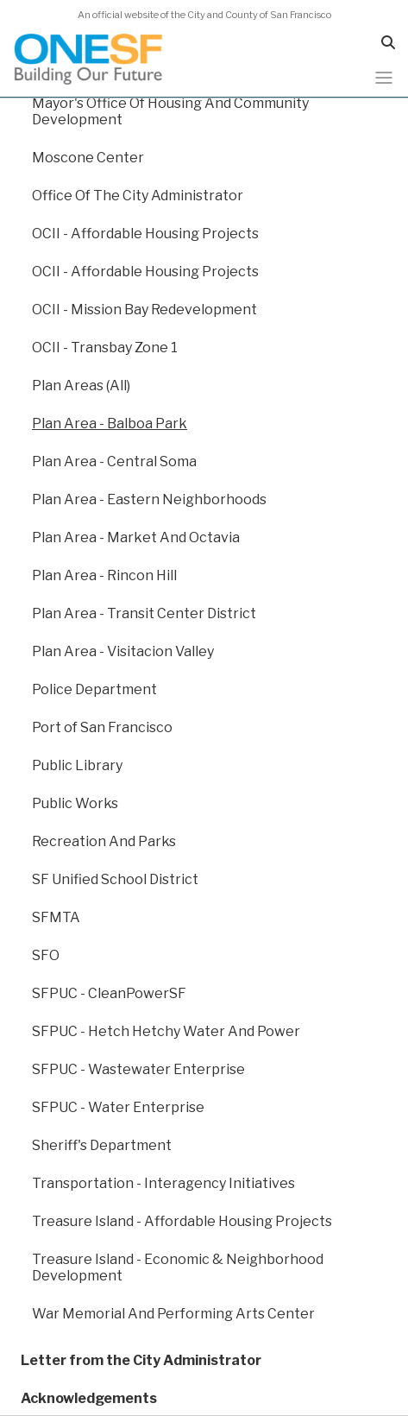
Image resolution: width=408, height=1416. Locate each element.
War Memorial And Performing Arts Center (173, 1313)
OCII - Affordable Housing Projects (145, 233)
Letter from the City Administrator (141, 1360)
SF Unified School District (115, 879)
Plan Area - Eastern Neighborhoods (149, 499)
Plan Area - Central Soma (114, 461)
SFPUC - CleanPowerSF (109, 993)
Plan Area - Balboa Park (109, 423)
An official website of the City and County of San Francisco (204, 15)
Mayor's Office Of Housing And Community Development (170, 111)
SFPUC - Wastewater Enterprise (138, 1069)
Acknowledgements (89, 1398)
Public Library (77, 765)
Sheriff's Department (102, 1145)
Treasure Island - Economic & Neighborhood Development (177, 1267)
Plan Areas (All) (81, 385)
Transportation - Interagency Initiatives (163, 1183)
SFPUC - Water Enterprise (118, 1107)
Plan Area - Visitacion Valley (123, 651)
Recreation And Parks (104, 841)
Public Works (75, 803)
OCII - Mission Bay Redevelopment (144, 309)
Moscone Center (88, 157)
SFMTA (56, 917)
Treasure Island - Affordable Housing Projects (182, 1221)
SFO (46, 955)
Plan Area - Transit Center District (144, 613)
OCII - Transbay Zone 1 (105, 347)
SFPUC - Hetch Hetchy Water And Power (166, 1031)
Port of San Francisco (102, 727)
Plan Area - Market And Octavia (136, 537)
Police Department (94, 689)
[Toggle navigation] (383, 77)
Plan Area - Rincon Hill (104, 575)
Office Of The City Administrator (137, 195)
